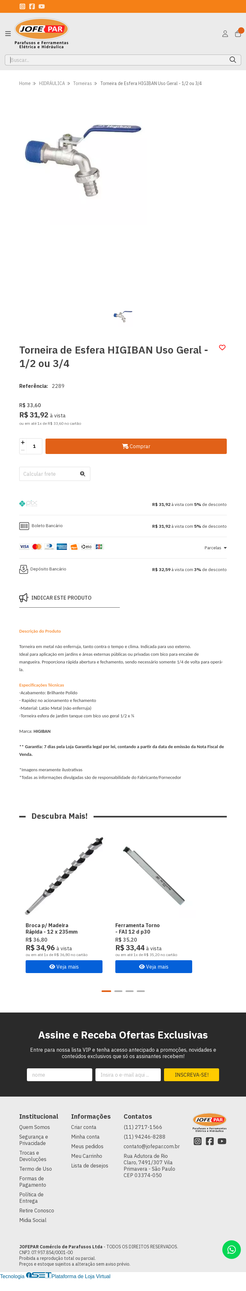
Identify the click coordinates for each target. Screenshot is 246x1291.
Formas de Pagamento (32, 1193)
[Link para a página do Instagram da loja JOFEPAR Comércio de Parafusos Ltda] (22, 6)
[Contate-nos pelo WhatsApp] (231, 1249)
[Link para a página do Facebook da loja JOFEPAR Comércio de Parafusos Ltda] (32, 6)
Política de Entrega (31, 1209)
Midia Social (32, 1231)
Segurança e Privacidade (33, 1151)
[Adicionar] (23, 442)
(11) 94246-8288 (145, 1148)
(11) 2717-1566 (143, 1138)
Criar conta (83, 1138)
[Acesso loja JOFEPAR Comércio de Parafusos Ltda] (225, 33)
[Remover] (23, 450)
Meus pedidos (87, 1158)
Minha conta (85, 1148)
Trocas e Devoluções (32, 1167)
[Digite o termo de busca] (115, 60)
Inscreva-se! (192, 1086)
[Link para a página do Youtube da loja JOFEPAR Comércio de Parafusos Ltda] (41, 6)
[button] (123, 504)
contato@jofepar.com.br (152, 1158)
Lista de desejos (89, 1177)
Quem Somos (34, 1138)
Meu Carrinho (86, 1167)
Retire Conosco (36, 1222)
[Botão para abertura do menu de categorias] (8, 33)
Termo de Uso (35, 1180)
